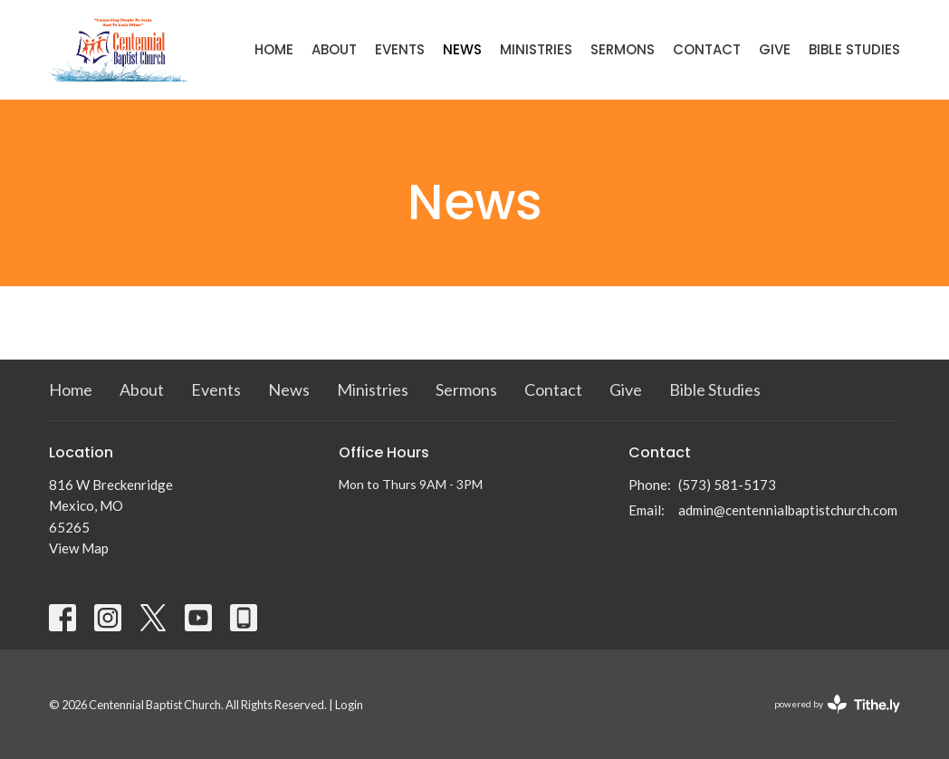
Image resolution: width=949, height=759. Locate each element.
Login (349, 704)
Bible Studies (854, 49)
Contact (707, 49)
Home (273, 49)
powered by (837, 704)
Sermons (622, 49)
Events (400, 49)
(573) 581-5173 (727, 484)
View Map (79, 548)
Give (775, 49)
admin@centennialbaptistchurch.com (787, 510)
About (334, 49)
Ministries (536, 49)
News (462, 49)
